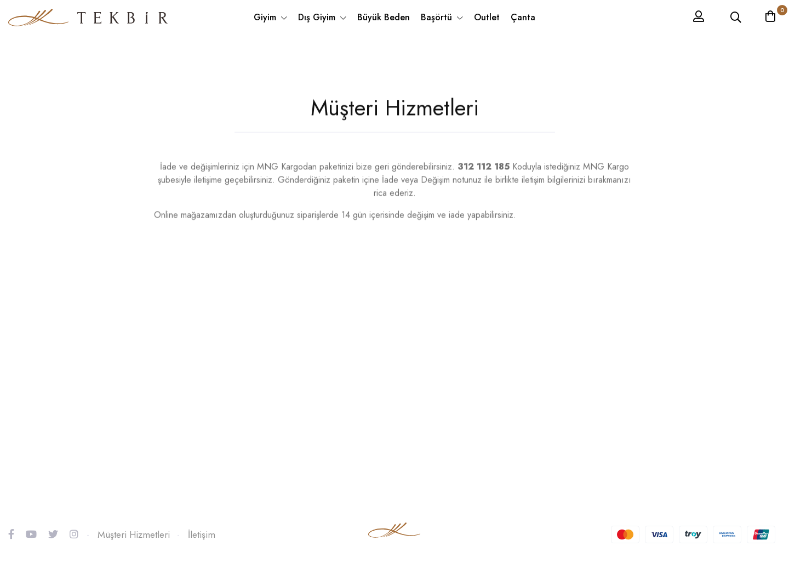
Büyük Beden (383, 17)
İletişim (201, 534)
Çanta (523, 17)
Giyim (266, 17)
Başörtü (438, 17)
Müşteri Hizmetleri (134, 534)
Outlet (487, 17)
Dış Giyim (318, 17)
